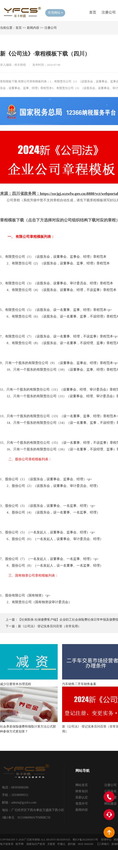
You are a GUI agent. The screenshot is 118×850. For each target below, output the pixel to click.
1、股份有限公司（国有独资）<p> (25, 595)
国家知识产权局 (35, 844)
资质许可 (81, 803)
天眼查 (51, 844)
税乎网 (20, 844)
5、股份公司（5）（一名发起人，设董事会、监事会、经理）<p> (47, 532)
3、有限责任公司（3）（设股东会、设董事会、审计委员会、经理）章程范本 (56, 283)
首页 (92, 12)
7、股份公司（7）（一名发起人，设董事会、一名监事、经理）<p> (49, 559)
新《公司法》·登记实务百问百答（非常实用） (49, 626)
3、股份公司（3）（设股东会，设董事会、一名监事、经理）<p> (47, 505)
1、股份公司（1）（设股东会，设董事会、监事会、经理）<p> (46, 479)
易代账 (72, 844)
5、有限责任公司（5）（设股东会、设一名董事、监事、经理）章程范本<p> (56, 310)
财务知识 (81, 791)
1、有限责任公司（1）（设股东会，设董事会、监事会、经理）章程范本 (53, 256)
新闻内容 (33, 27)
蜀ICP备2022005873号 (85, 839)
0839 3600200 (85, 844)
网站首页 (81, 785)
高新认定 (81, 797)
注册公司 (109, 12)
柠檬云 (61, 844)
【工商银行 (102, 844)
